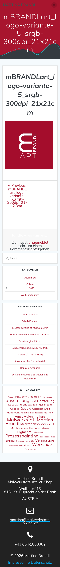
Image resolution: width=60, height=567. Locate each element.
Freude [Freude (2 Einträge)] (48, 404)
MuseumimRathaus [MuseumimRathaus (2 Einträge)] (28, 428)
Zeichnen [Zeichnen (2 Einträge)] (30, 449)
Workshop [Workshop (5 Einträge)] (42, 444)
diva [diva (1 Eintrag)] (9, 405)
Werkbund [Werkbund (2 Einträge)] (25, 445)
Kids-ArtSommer (30, 321)
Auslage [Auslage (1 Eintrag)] (49, 397)
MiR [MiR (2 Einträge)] (13, 428)
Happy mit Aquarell (30, 368)
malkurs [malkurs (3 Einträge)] (40, 416)
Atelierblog (30, 277)
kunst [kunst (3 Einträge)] (19, 416)
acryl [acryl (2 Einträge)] (25, 396)
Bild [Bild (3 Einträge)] (33, 401)
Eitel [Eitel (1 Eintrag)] (35, 405)
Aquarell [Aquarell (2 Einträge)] (33, 396)
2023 (31, 288)
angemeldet (38, 242)
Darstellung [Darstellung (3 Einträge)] (45, 401)
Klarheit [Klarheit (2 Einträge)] (48, 412)
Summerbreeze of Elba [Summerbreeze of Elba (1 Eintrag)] (25, 441)
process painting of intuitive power (30, 327)
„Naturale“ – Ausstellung (30, 354)
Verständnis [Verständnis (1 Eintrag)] (13, 445)
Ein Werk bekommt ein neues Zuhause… (30, 334)
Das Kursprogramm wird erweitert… (30, 348)
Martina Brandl (19, 5)
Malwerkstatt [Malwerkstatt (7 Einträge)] (21, 420)
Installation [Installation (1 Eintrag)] (24, 413)
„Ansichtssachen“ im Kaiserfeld (30, 361)
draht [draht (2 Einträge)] (23, 404)
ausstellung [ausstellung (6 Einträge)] (17, 400)
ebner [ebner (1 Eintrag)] (30, 405)
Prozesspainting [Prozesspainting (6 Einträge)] (22, 436)
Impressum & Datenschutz (30, 562)
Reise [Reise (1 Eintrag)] (53, 437)
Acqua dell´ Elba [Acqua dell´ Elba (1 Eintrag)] (14, 397)
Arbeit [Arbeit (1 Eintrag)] (42, 397)
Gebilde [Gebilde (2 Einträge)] (15, 408)
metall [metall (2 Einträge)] (51, 424)
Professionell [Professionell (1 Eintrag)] (37, 432)
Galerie (30, 284)
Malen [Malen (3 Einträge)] (28, 416)
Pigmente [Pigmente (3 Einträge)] (24, 432)
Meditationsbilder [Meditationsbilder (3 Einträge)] (33, 424)
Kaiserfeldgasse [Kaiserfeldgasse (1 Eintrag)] (36, 413)
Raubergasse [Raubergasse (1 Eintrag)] (45, 437)
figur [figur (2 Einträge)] (40, 404)
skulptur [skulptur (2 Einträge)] (10, 440)
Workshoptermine (30, 295)
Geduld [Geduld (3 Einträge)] (25, 408)
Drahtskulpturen (30, 314)
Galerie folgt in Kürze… (30, 341)
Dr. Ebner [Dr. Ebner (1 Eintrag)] (15, 405)
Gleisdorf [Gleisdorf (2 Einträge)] (37, 408)
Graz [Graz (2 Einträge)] (47, 408)
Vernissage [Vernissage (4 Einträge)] (44, 440)
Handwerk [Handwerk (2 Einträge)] (13, 412)
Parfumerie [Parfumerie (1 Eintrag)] (44, 428)
